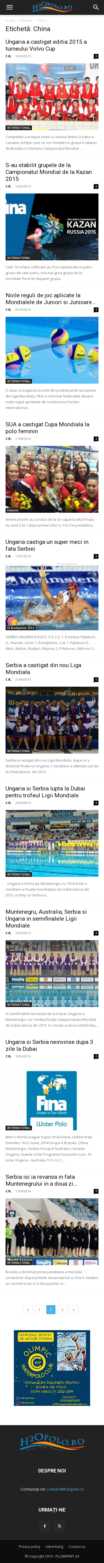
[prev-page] (28, 1309)
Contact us (77, 1546)
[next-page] (73, 1309)
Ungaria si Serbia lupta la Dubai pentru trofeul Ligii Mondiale (45, 792)
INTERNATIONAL (18, 128)
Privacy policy (29, 1546)
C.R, (8, 56)
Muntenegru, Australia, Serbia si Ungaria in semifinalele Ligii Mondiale (46, 919)
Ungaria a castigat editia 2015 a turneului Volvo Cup (46, 45)
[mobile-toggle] (9, 7)
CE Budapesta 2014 (20, 628)
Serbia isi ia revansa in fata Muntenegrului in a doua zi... (41, 1180)
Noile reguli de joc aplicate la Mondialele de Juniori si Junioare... (51, 298)
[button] (96, 7)
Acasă (10, 20)
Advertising (54, 1546)
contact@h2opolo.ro (65, 1489)
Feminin (12, 510)
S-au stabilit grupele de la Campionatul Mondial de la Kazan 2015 (49, 172)
